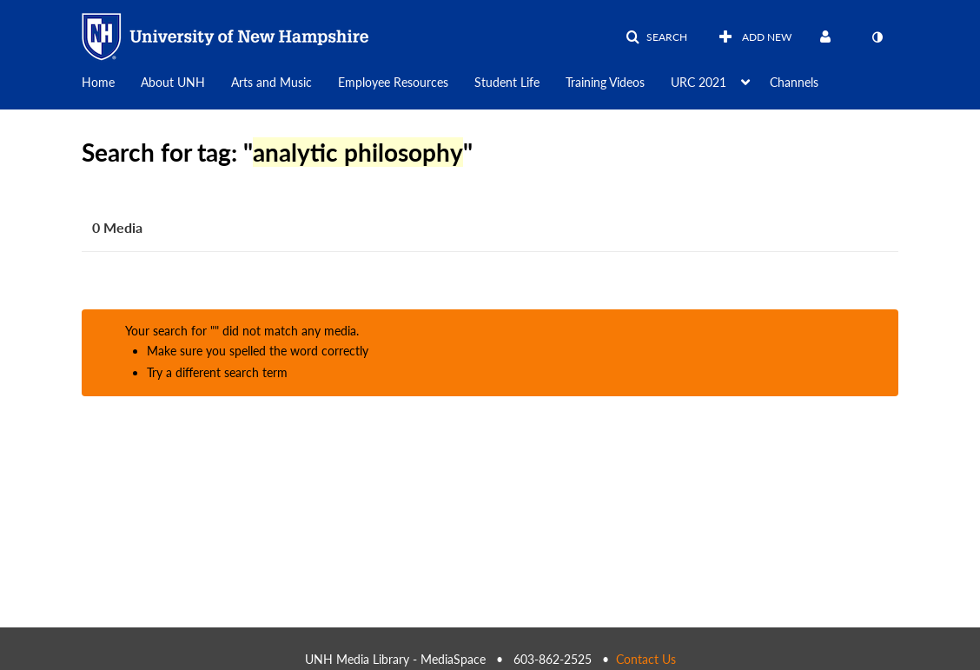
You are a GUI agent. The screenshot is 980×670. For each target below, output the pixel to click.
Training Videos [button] (605, 82)
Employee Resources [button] (393, 82)
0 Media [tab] (117, 227)
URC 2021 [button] (698, 82)
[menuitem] (111, 80)
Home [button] (98, 82)
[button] (656, 37)
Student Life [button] (507, 82)
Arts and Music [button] (271, 82)
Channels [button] (794, 82)
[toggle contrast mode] (876, 37)
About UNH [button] (173, 82)
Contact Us (646, 659)
